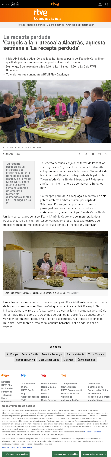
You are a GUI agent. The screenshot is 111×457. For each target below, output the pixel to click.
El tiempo (68, 359)
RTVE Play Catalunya (56, 74)
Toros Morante (96, 354)
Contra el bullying (25, 359)
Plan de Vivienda (75, 354)
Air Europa (12, 354)
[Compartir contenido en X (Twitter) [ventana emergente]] (86, 153)
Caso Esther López (49, 359)
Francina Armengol (52, 354)
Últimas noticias (86, 359)
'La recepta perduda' (53, 163)
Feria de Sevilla (30, 354)
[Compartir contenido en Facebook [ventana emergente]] (80, 153)
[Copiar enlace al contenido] (106, 153)
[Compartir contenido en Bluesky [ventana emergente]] (93, 153)
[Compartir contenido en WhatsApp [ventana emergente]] (99, 153)
